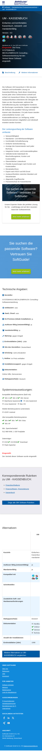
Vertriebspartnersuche (9, 703)
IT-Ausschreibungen (8, 701)
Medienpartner (6, 690)
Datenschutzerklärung (31, 746)
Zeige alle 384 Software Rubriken (21, 503)
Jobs (3, 674)
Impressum (5, 676)
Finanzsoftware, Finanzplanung (17, 489)
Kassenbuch (10, 492)
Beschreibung (10, 72)
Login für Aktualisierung (9, 692)
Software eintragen (8, 685)
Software (7, 7)
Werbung (5, 687)
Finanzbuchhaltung (13, 485)
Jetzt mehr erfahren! (21, 271)
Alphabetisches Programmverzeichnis (24, 7)
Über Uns (5, 669)
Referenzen (5, 671)
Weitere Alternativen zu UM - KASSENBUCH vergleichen (15, 654)
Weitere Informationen (29, 72)
